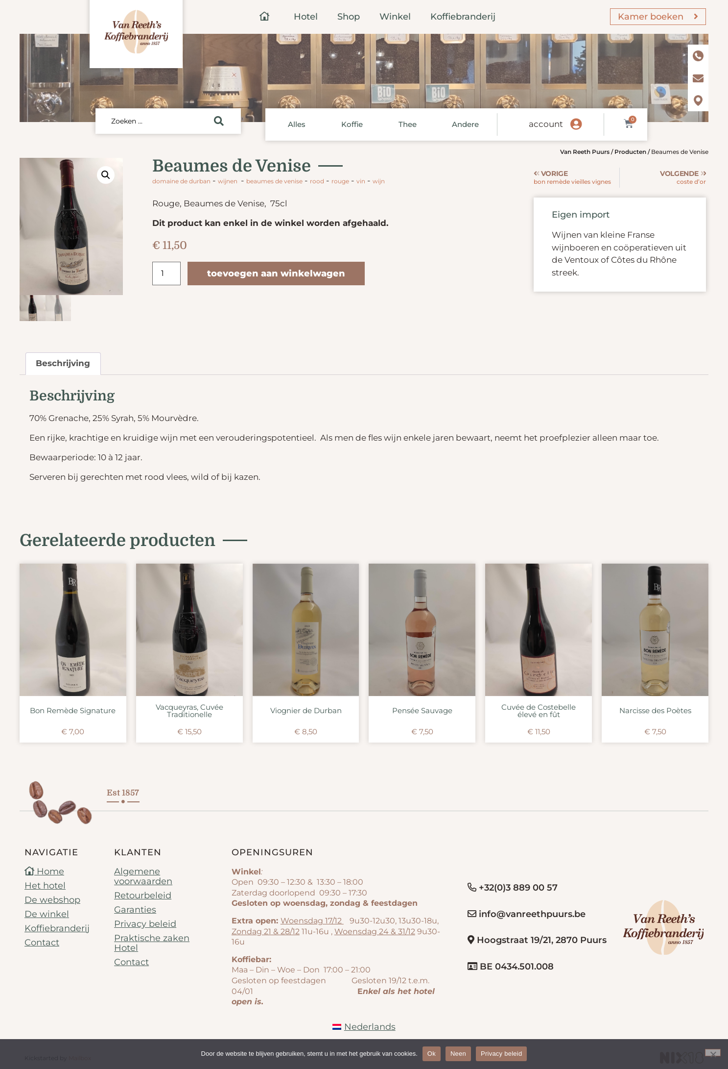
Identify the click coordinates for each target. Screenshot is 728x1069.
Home (44, 872)
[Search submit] (219, 121)
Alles (296, 124)
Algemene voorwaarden (143, 877)
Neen (458, 1053)
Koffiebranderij (462, 16)
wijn (379, 181)
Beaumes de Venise (274, 181)
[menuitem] (363, 1027)
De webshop (52, 900)
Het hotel (45, 886)
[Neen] (713, 1052)
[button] (106, 175)
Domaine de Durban (181, 181)
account (546, 124)
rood (317, 181)
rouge (340, 181)
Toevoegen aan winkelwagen (276, 273)
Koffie (352, 124)
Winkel (395, 16)
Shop (348, 16)
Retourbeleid (142, 896)
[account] (576, 124)
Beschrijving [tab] (63, 364)
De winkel (46, 915)
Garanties (135, 910)
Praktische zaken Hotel (151, 943)
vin (360, 181)
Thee (408, 124)
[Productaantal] (166, 273)
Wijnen (227, 181)
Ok (431, 1053)
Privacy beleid (145, 924)
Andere (465, 124)
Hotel (306, 16)
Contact (41, 943)
